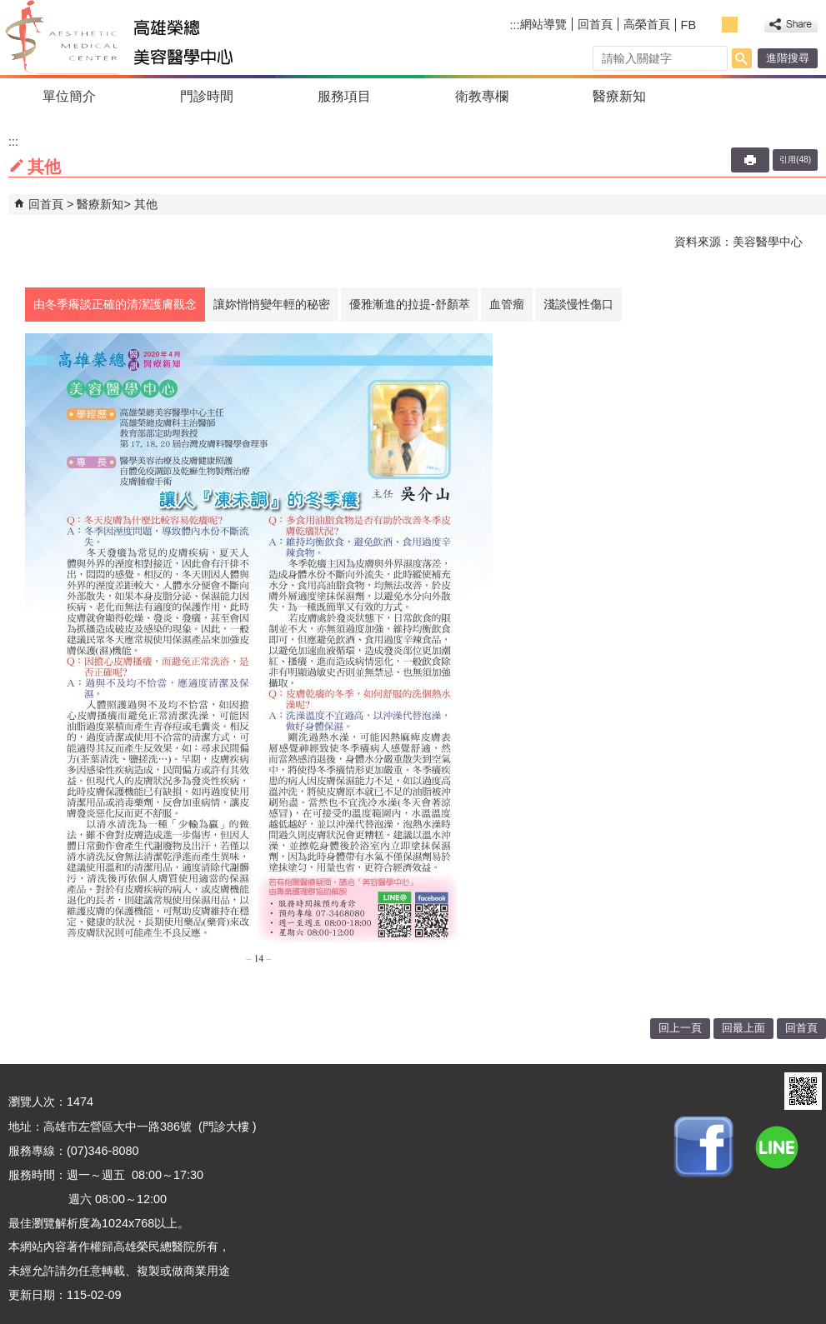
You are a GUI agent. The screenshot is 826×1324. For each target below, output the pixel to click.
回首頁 (595, 24)
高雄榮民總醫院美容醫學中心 (153, 37)
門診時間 (206, 96)
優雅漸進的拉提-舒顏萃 (409, 304)
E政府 (758, 1091)
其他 (146, 204)
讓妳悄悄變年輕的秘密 (271, 304)
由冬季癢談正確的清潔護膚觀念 (115, 304)
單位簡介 (69, 96)
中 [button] (730, 24)
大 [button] (748, 24)
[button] (742, 58)
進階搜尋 (787, 58)
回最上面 (743, 1028)
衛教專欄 (481, 96)
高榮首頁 (646, 24)
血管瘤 (506, 304)
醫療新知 (619, 96)
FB (688, 25)
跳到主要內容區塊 (8, 8)
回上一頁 (680, 1028)
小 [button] (711, 24)
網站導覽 (543, 24)
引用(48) (795, 159)
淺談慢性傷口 (578, 304)
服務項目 (344, 96)
